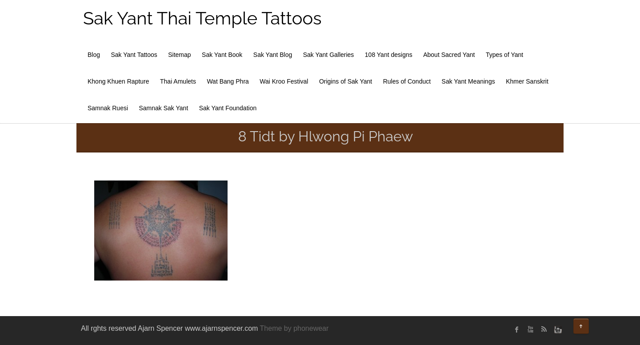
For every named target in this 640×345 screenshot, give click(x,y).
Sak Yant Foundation (227, 108)
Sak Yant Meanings (468, 81)
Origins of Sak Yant (345, 81)
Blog (94, 54)
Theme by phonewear (294, 328)
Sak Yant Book (222, 54)
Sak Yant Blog (272, 54)
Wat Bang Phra (227, 81)
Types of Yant (504, 54)
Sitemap (179, 54)
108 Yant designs (388, 54)
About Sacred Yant (449, 54)
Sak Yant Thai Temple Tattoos (202, 18)
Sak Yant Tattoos (134, 54)
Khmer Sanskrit (527, 81)
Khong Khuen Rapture (118, 81)
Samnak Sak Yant (163, 108)
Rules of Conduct (407, 81)
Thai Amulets (178, 81)
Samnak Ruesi (108, 108)
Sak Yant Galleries (328, 54)
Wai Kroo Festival (284, 81)
